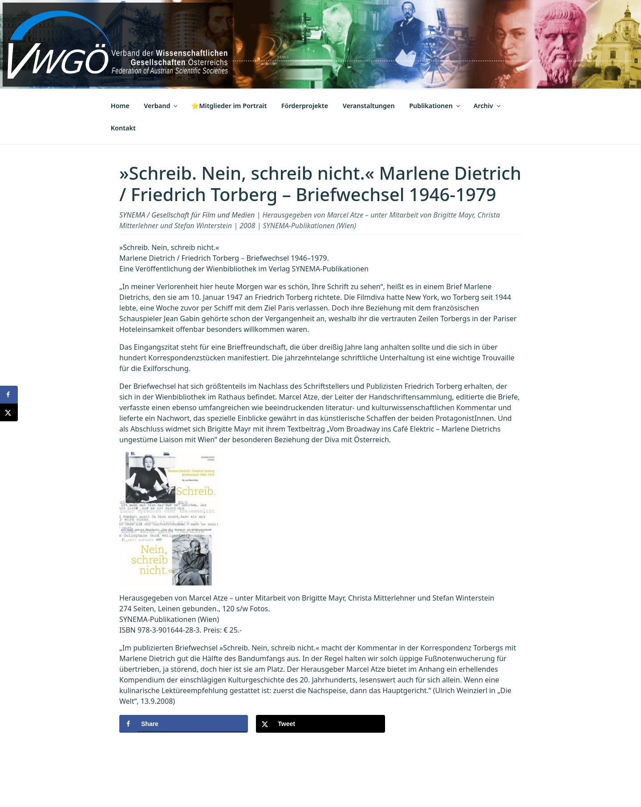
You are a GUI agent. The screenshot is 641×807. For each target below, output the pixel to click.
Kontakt (123, 128)
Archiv (488, 105)
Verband (161, 105)
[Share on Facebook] (183, 724)
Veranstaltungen (369, 105)
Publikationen (435, 105)
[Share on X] (320, 724)
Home (120, 105)
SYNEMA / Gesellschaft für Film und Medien (187, 215)
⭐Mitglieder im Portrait (229, 105)
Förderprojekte (304, 105)
